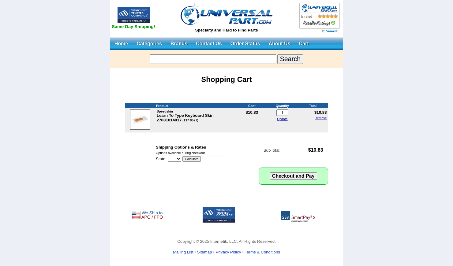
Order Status (245, 43)
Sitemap (204, 252)
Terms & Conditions (262, 252)
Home (121, 43)
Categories (149, 43)
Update (282, 119)
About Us (279, 43)
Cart (304, 43)
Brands (178, 43)
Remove (321, 118)
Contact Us (209, 43)
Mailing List (183, 252)
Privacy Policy (228, 252)
